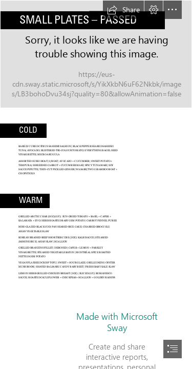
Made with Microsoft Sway (117, 322)
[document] (96, 184)
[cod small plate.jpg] (96, 54)
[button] (123, 10)
